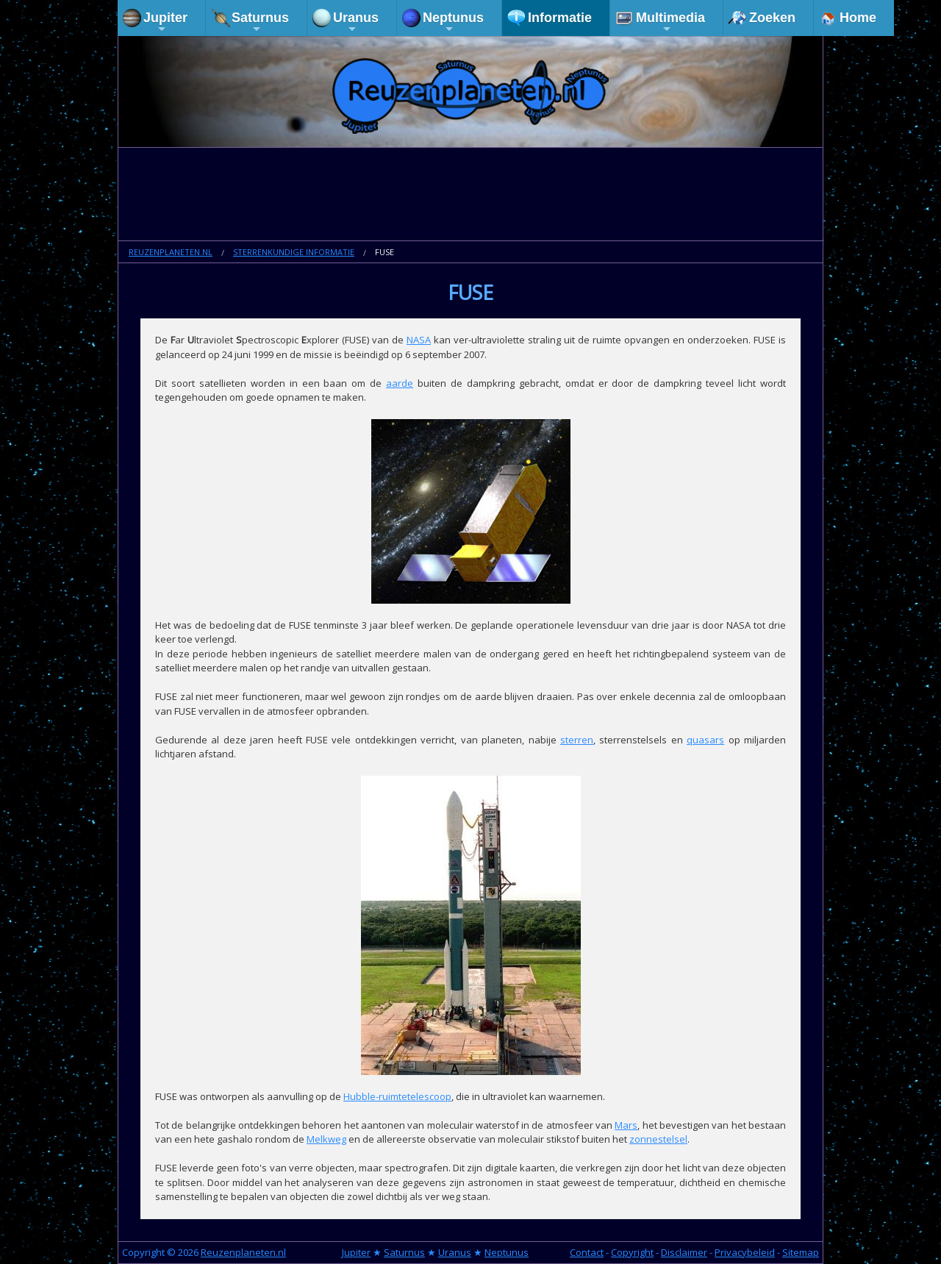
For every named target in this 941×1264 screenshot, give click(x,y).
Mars (626, 1125)
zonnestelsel (658, 1139)
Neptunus (453, 22)
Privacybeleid (745, 1252)
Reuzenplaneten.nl (170, 251)
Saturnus (260, 22)
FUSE (384, 251)
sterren (576, 739)
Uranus (356, 22)
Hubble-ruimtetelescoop (397, 1096)
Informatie (560, 17)
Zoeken (772, 17)
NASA (419, 339)
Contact (587, 1252)
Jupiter (165, 22)
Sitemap (800, 1252)
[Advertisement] (470, 196)
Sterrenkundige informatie (293, 251)
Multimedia (670, 22)
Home (858, 17)
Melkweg (326, 1139)
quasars (705, 739)
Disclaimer (684, 1252)
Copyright (632, 1252)
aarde (399, 383)
